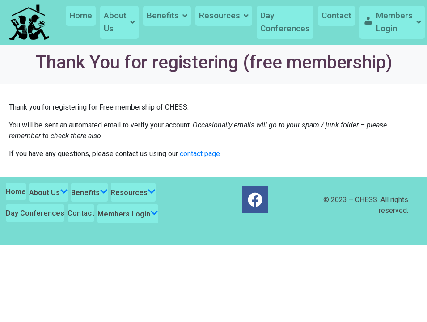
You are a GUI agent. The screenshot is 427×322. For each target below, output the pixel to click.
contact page (200, 153)
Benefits (167, 15)
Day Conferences (285, 22)
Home (80, 15)
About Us (119, 22)
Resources (224, 15)
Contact (336, 15)
